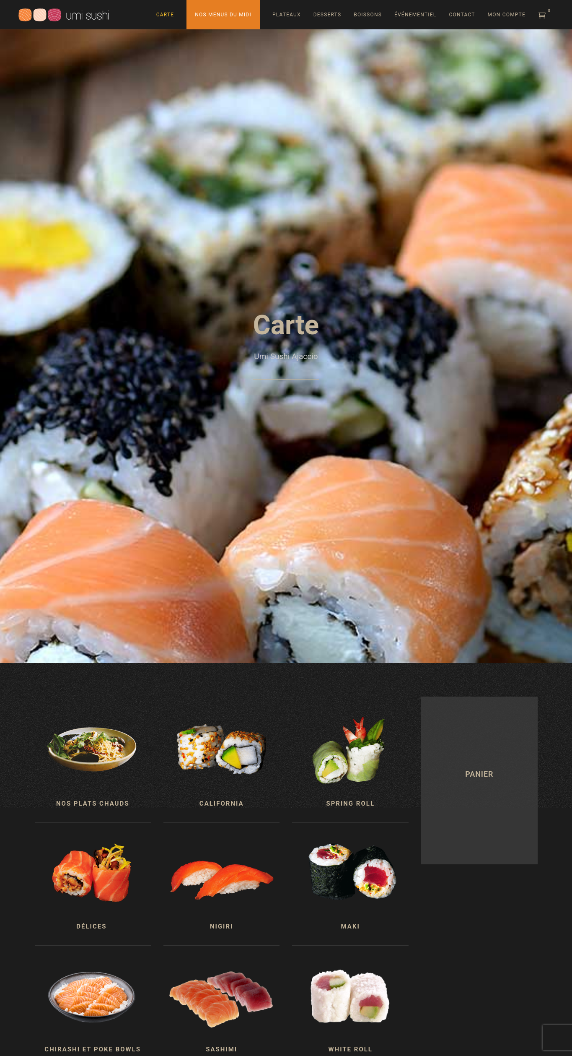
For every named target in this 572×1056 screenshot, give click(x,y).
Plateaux (286, 15)
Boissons (368, 15)
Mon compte (506, 15)
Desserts (327, 15)
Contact (462, 15)
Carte (165, 15)
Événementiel (415, 15)
